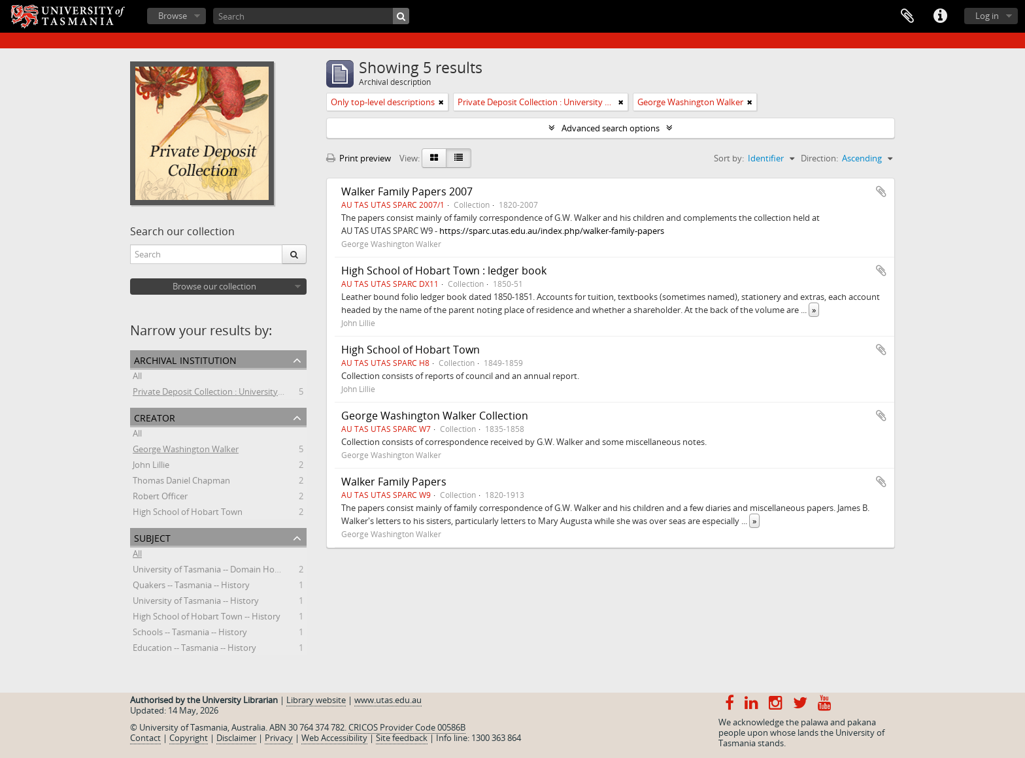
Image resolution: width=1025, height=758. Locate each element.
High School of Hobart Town (188, 513)
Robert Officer (160, 498)
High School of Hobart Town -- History (206, 618)
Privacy (279, 738)
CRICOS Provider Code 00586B (406, 727)
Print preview (358, 158)
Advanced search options (611, 128)
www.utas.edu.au (388, 700)
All (137, 378)
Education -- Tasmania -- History (194, 649)
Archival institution (185, 359)
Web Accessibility (334, 738)
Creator (154, 416)
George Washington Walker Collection (434, 415)
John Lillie (151, 466)
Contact (145, 738)
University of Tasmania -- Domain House (210, 571)
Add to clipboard (881, 191)
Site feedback (402, 738)
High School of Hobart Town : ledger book (443, 270)
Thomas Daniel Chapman (181, 482)
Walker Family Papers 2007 (407, 191)
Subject (152, 537)
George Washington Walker (186, 451)
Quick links (940, 16)
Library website (316, 700)
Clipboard (907, 16)
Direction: (819, 158)
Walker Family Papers (393, 481)
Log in (987, 16)
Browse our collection (214, 286)
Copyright (188, 738)
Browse (172, 16)
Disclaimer (236, 738)
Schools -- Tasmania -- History (190, 634)
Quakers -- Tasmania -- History (191, 587)
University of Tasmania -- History (196, 602)
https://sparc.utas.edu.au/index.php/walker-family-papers (551, 231)
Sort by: (729, 158)
